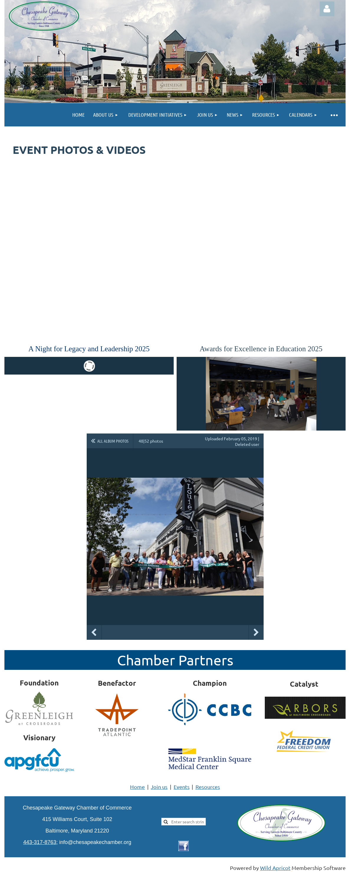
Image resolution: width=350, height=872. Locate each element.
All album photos (113, 441)
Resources (207, 787)
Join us (159, 787)
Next (256, 632)
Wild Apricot (275, 868)
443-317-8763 (39, 842)
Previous (94, 632)
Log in (327, 8)
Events (182, 787)
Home (137, 787)
